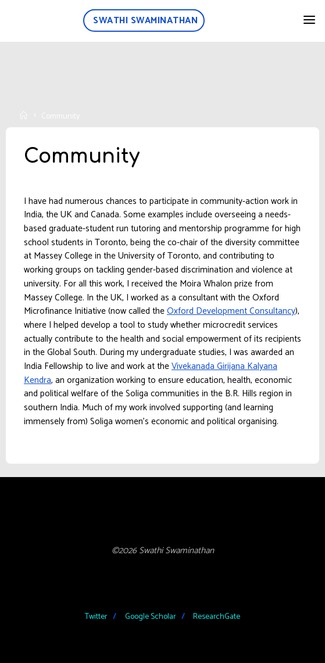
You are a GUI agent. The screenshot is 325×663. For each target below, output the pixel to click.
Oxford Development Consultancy (231, 311)
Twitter (96, 616)
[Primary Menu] (309, 20)
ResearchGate (216, 616)
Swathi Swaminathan (145, 20)
